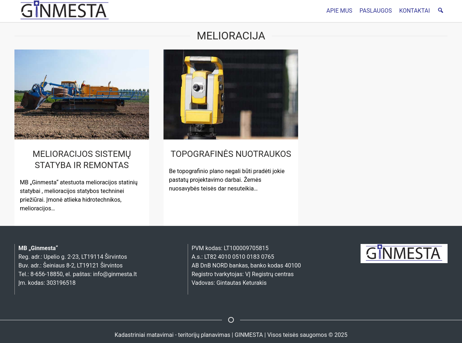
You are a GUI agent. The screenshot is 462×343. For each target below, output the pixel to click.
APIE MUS (339, 10)
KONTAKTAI (414, 10)
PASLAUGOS (375, 10)
